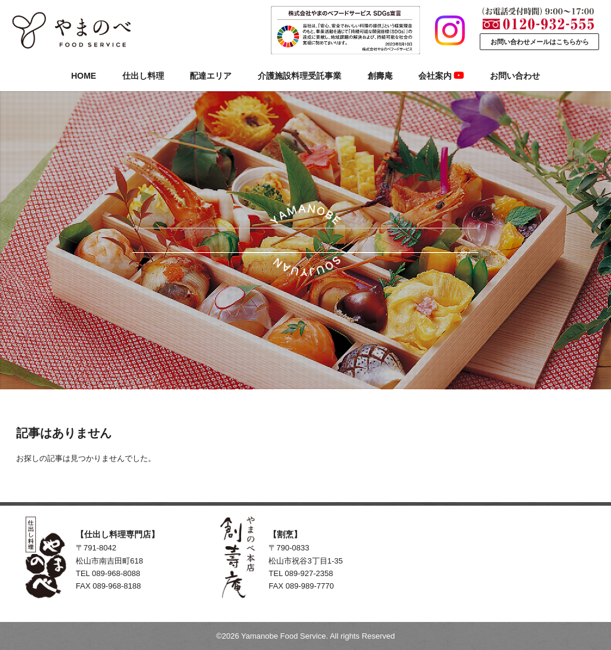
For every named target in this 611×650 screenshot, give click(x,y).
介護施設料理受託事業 (299, 76)
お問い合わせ (515, 76)
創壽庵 (380, 76)
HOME (83, 76)
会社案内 (441, 76)
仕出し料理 (143, 76)
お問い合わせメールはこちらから (539, 41)
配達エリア (211, 76)
